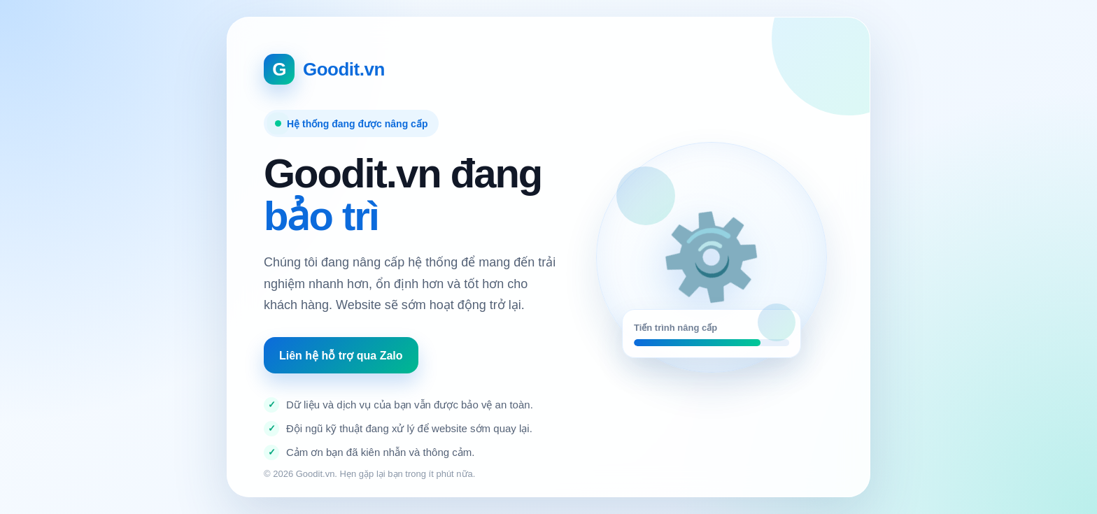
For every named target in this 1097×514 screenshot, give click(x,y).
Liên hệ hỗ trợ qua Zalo (341, 356)
